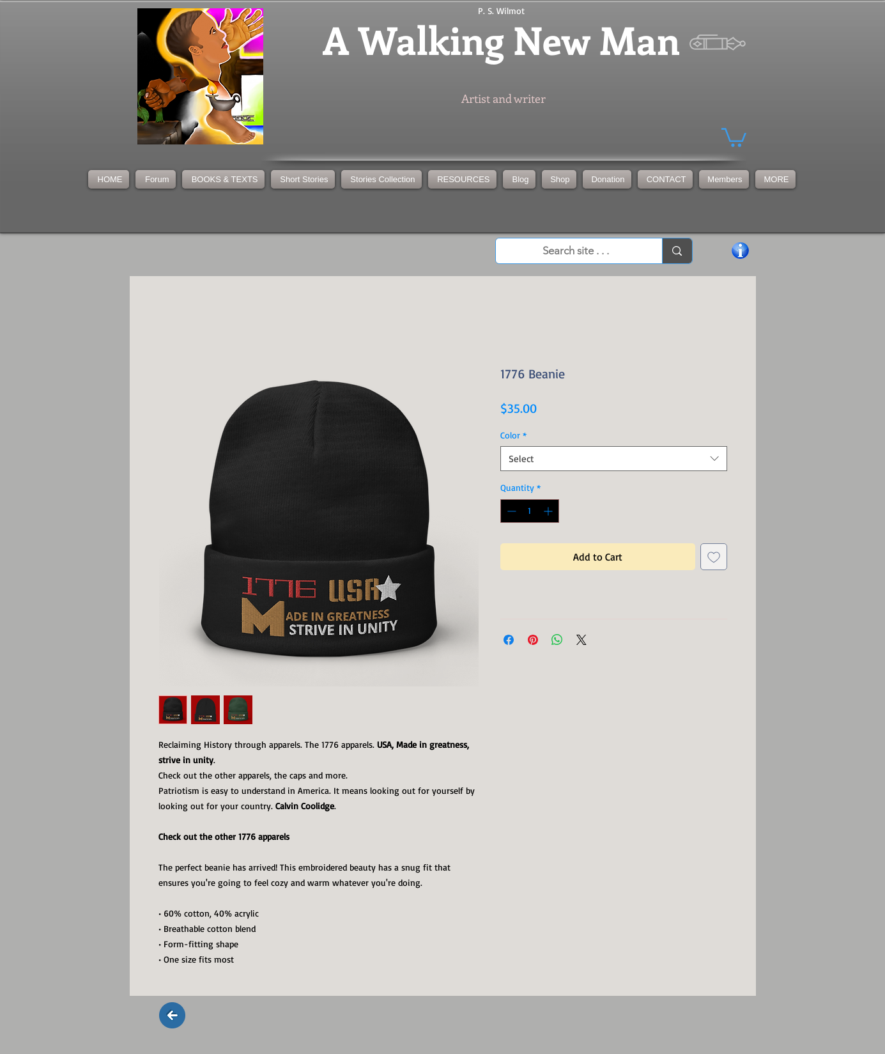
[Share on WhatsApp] (557, 639)
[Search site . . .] (576, 251)
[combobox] (613, 458)
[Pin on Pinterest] (533, 639)
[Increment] (549, 511)
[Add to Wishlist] (713, 556)
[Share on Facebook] (508, 639)
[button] (381, 179)
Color (513, 435)
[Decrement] (510, 511)
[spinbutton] (529, 511)
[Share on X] (581, 639)
